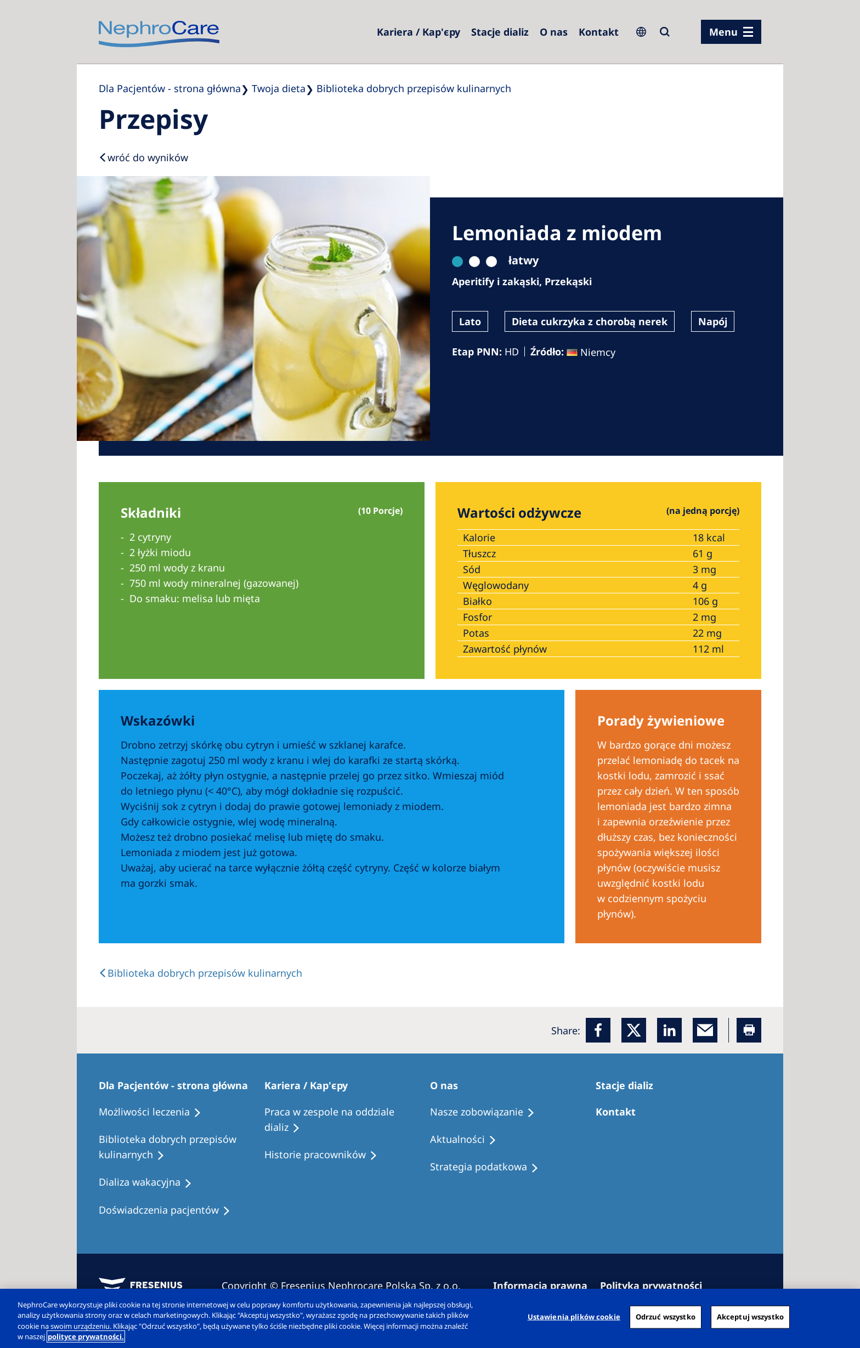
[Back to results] (143, 157)
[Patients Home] (178, 1085)
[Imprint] (545, 1285)
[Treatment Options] (155, 1112)
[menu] (731, 32)
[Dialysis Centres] (418, 31)
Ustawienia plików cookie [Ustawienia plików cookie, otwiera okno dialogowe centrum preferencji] (574, 1317)
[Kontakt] (598, 31)
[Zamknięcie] (842, 1317)
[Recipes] (181, 1147)
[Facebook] (598, 1030)
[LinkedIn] (669, 1030)
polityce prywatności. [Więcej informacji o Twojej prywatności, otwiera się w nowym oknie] (86, 1336)
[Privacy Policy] (656, 1285)
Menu (723, 31)
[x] (633, 1030)
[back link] (200, 973)
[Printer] (749, 1030)
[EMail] (705, 1030)
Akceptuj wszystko (750, 1317)
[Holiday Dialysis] (150, 1182)
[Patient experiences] (169, 1210)
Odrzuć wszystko (665, 1317)
